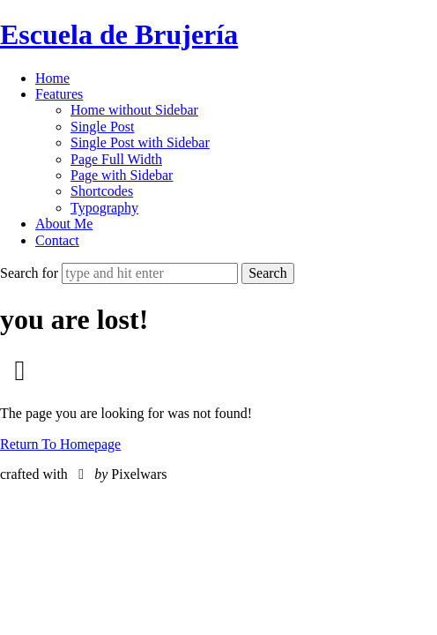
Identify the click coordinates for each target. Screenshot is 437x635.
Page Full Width (116, 159)
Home (52, 78)
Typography (104, 207)
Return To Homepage (60, 444)
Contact (57, 240)
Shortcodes (101, 190)
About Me (64, 223)
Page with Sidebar (121, 175)
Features (59, 93)
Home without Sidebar (134, 109)
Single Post (102, 126)
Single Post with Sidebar (140, 142)
